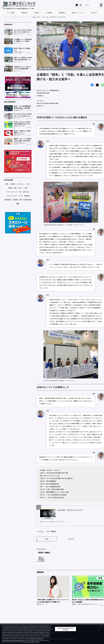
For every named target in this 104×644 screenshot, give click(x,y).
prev (47, 539)
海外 (7, 184)
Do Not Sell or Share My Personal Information (13, 640)
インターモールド (11, 196)
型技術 (36, 13)
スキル (28, 184)
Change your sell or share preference (30, 641)
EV (16, 192)
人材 (47, 531)
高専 (26, 188)
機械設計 (24, 13)
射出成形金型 (27, 199)
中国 (15, 188)
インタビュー (41, 531)
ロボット (20, 188)
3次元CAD (26, 192)
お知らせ (94, 13)
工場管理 (49, 13)
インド (21, 196)
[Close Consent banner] (101, 626)
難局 (17, 203)
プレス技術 (11, 13)
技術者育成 (7, 199)
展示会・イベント (78, 13)
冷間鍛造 (53, 531)
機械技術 (62, 13)
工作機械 (15, 199)
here (31, 630)
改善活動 (26, 196)
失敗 (20, 199)
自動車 (10, 188)
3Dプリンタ (10, 192)
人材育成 (12, 184)
